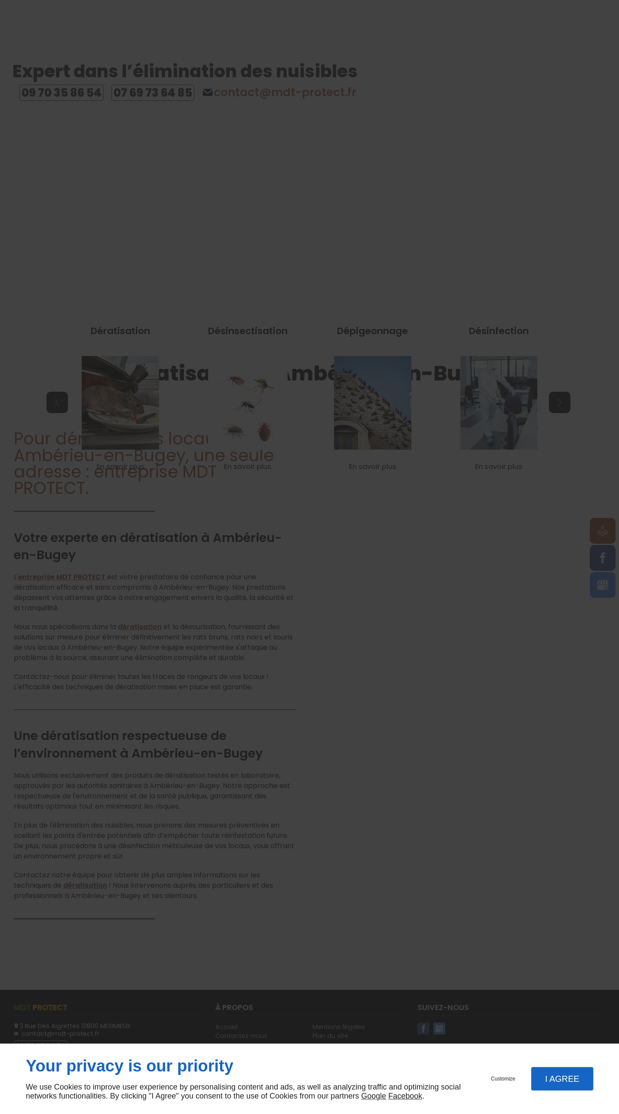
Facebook (405, 1096)
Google (373, 1096)
